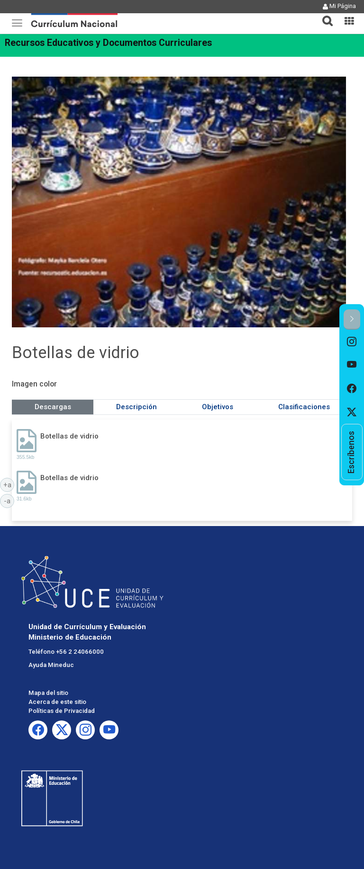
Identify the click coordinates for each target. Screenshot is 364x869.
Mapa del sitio (48, 692)
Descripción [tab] (136, 407)
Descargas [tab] (53, 407)
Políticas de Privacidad (61, 710)
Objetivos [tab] (217, 407)
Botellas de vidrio (69, 436)
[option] (352, 341)
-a (9, 500)
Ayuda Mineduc (51, 664)
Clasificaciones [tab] (304, 407)
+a (9, 484)
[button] (323, 15)
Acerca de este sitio (57, 701)
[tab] (323, 15)
